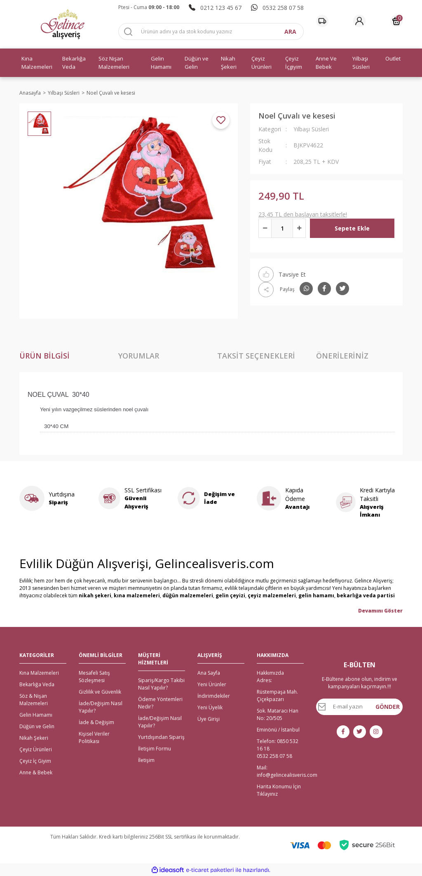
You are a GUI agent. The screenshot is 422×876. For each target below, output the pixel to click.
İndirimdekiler (213, 695)
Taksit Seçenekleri (256, 356)
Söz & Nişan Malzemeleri (33, 699)
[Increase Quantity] (299, 228)
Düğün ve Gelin (36, 726)
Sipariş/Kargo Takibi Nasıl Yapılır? (161, 684)
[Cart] (396, 21)
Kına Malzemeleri (39, 672)
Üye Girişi (208, 718)
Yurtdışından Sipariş (161, 737)
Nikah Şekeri (33, 737)
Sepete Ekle (352, 228)
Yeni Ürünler (211, 684)
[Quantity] (282, 228)
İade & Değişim (96, 722)
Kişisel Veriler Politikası (94, 737)
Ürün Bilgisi (44, 356)
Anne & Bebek (35, 772)
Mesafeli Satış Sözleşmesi (94, 676)
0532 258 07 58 (274, 756)
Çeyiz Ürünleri (35, 749)
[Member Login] (359, 21)
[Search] (211, 31)
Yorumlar (138, 356)
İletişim (146, 760)
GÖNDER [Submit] (387, 707)
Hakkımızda (270, 672)
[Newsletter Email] (359, 707)
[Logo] (62, 24)
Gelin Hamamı (35, 714)
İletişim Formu (154, 748)
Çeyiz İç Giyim (35, 760)
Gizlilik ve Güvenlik (100, 691)
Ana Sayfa (208, 672)
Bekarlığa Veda (36, 684)
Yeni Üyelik (210, 707)
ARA (290, 31)
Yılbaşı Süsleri (311, 129)
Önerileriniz (342, 356)
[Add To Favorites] (221, 120)
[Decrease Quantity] (265, 228)
